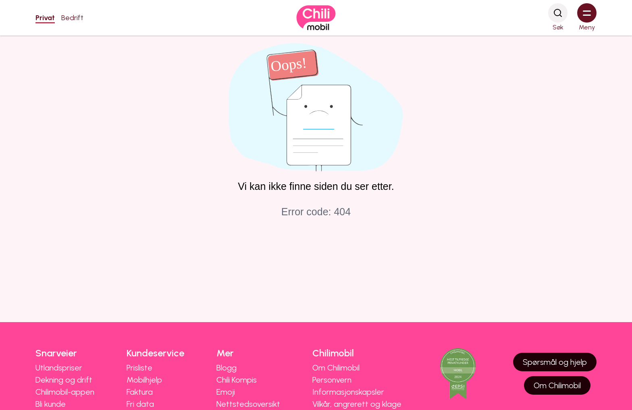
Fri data (140, 404)
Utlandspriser (58, 368)
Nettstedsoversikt (248, 404)
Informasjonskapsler (348, 392)
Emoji (225, 392)
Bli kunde (50, 404)
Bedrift (72, 17)
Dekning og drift (63, 380)
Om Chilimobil (336, 368)
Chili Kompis (236, 380)
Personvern (331, 380)
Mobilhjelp (144, 380)
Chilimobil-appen (64, 392)
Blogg (226, 368)
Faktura (140, 392)
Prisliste (139, 368)
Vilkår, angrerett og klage (356, 404)
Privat (45, 17)
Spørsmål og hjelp (555, 362)
